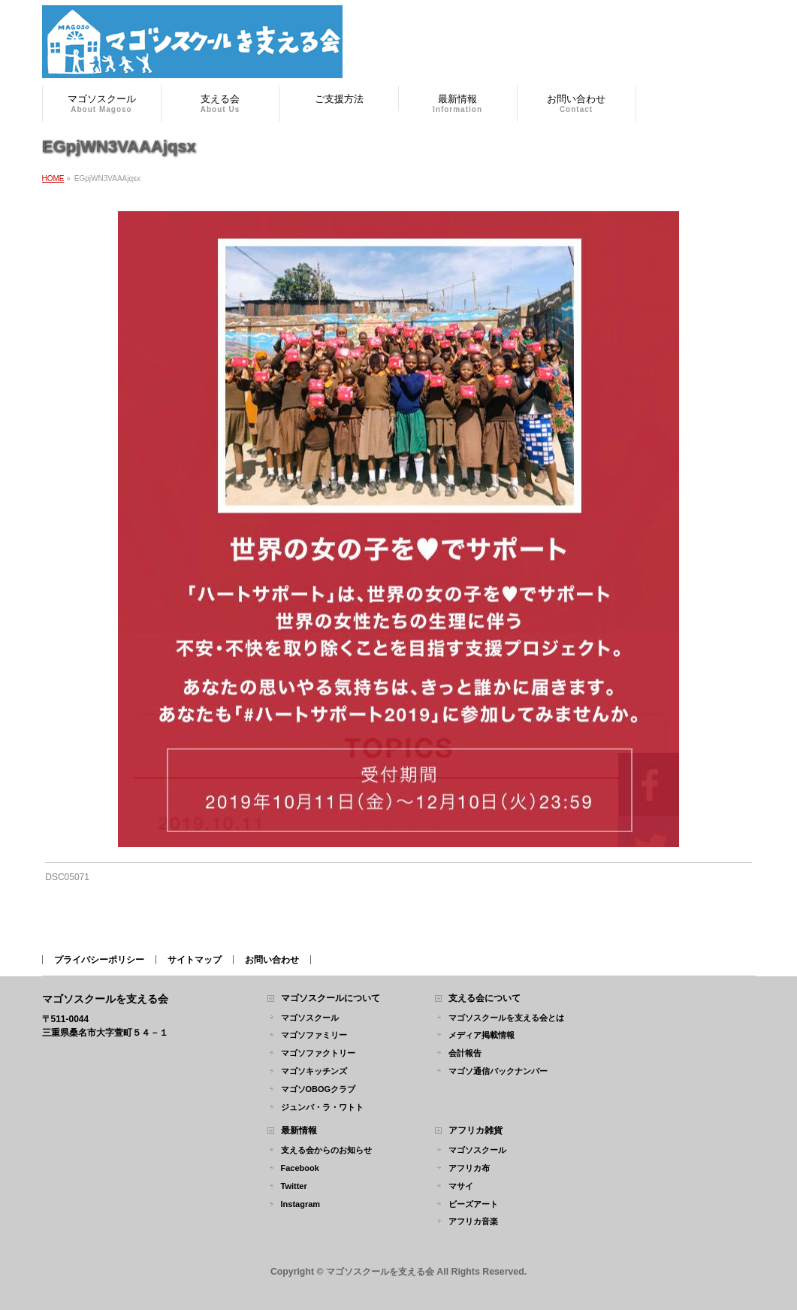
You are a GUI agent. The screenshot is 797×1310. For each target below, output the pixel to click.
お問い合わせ (272, 960)
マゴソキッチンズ (314, 1071)
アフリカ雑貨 (475, 1131)
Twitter (294, 1185)
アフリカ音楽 (473, 1221)
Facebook (300, 1167)
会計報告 (465, 1052)
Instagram (301, 1204)
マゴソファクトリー (318, 1052)
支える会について (484, 998)
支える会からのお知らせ (326, 1149)
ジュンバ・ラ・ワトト (322, 1107)
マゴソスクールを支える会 (380, 1271)
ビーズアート (473, 1204)
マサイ (460, 1185)
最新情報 (299, 1131)
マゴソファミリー (314, 1034)
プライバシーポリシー (99, 960)
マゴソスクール (310, 1017)
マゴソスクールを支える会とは (506, 1017)
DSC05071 (67, 877)
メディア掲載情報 (481, 1034)
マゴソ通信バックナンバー (498, 1071)
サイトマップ (195, 960)
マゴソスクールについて (330, 998)
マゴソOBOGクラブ (318, 1089)
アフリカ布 (469, 1167)
